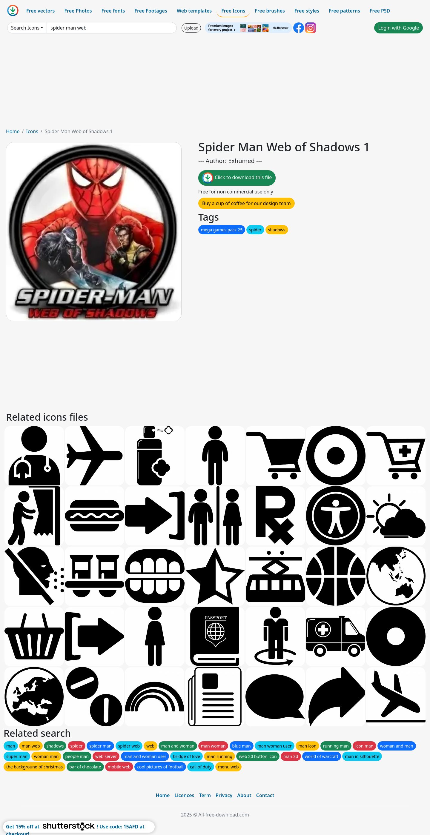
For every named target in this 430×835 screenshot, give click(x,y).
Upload (191, 28)
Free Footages (150, 10)
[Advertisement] (215, 83)
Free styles (306, 10)
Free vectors (40, 10)
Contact (265, 795)
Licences (184, 795)
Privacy (224, 795)
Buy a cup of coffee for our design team (246, 203)
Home (13, 131)
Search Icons (25, 27)
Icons (32, 131)
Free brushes (270, 10)
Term (205, 795)
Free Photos (78, 10)
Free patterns (344, 10)
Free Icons (233, 10)
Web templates (194, 10)
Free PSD (380, 10)
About (244, 795)
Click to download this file (237, 178)
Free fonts (113, 10)
